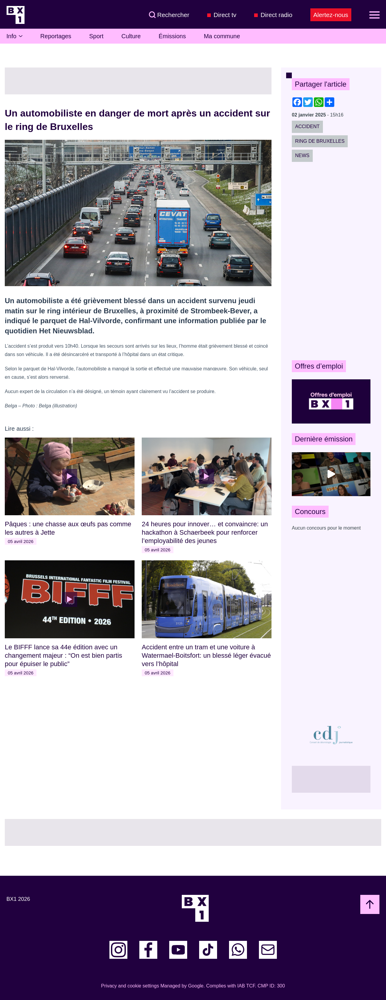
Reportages (55, 36)
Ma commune (222, 36)
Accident (307, 126)
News (302, 155)
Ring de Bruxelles (319, 141)
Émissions (172, 36)
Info (14, 36)
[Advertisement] (331, 261)
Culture (131, 36)
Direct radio (276, 14)
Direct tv (224, 14)
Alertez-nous (330, 14)
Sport (96, 36)
